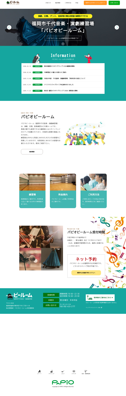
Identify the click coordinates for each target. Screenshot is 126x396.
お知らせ (48, 4)
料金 (77, 4)
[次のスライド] (117, 27)
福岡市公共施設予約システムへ (86, 274)
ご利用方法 (68, 4)
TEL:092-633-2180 (67, 307)
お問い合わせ (114, 4)
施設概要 (57, 4)
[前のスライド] (9, 27)
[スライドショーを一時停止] (63, 44)
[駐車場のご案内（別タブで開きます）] (100, 301)
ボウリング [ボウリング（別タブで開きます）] (50, 376)
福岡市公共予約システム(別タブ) (95, 4)
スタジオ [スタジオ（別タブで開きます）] (75, 376)
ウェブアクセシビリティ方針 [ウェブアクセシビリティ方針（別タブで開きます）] (94, 308)
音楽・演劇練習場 (88, 376)
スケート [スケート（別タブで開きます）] (37, 376)
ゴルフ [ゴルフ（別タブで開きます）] (62, 376)
